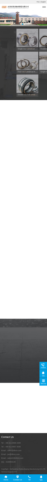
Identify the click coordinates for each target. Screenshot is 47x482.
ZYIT (15, 472)
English (43, 2)
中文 (38, 2)
